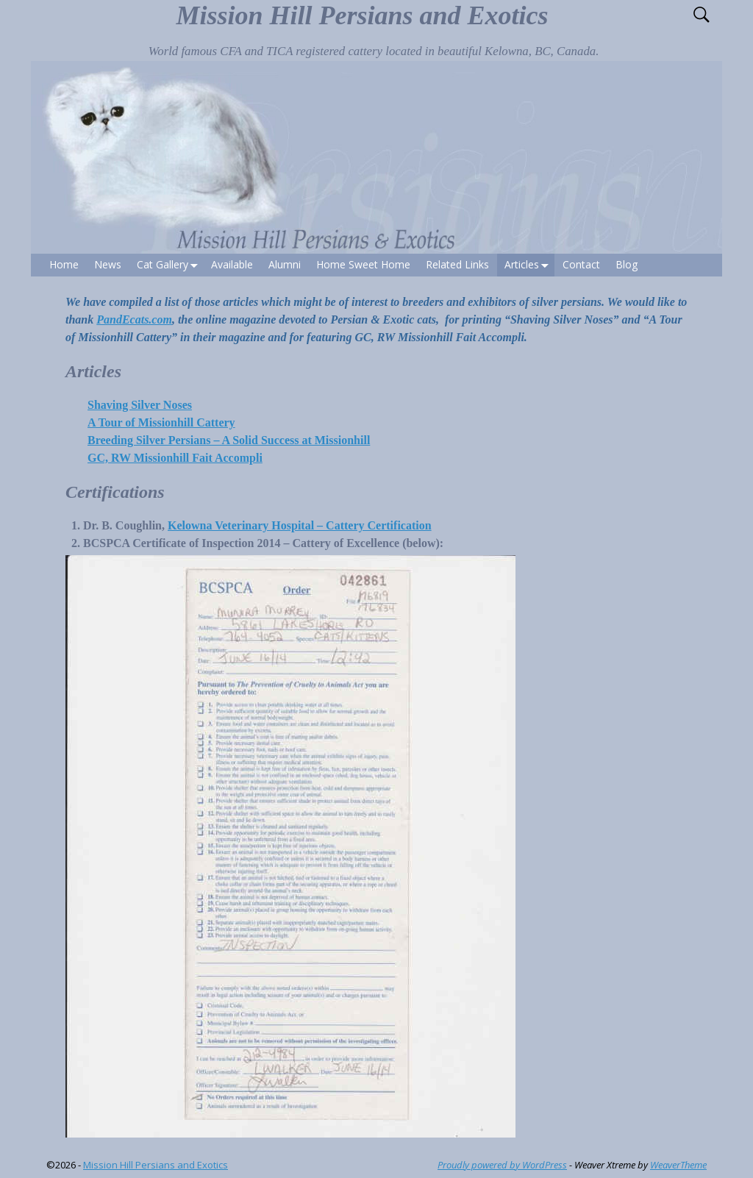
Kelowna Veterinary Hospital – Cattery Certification (300, 525)
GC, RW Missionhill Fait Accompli (175, 457)
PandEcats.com (134, 319)
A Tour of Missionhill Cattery (161, 422)
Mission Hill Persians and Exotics (362, 15)
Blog (626, 264)
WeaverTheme (678, 1164)
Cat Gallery (170, 265)
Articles (529, 265)
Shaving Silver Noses (140, 405)
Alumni (284, 264)
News (107, 264)
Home (64, 264)
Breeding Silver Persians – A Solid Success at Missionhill (229, 440)
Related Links (457, 264)
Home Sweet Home (363, 264)
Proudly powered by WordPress (502, 1164)
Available (232, 264)
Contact (581, 264)
